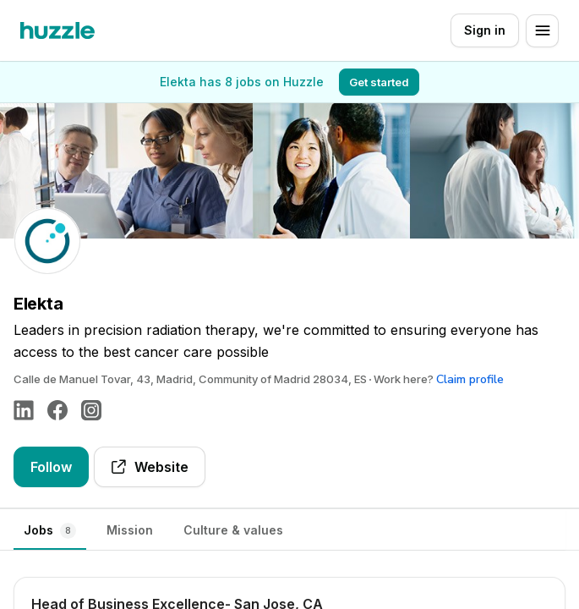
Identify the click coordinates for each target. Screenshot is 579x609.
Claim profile (470, 379)
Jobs (50, 531)
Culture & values (233, 530)
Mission (130, 530)
